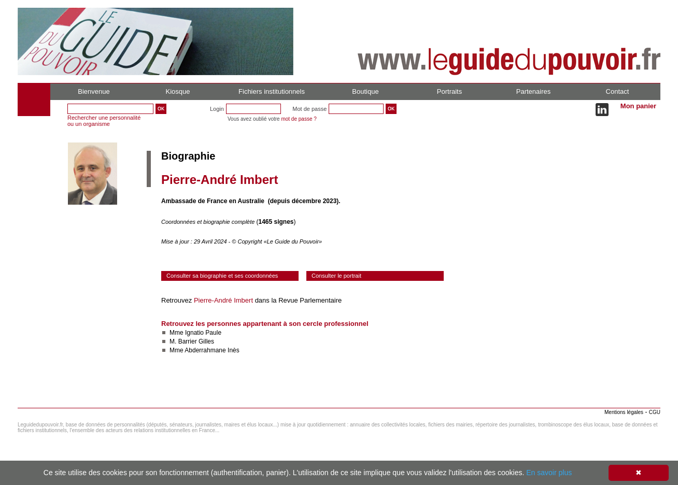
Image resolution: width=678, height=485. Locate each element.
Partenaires (533, 91)
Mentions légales (623, 412)
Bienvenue (93, 91)
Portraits (449, 91)
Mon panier (638, 106)
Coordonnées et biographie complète (208, 222)
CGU (654, 412)
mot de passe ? (298, 119)
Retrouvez (177, 300)
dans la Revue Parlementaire (297, 300)
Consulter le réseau (191, 381)
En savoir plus (549, 472)
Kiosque (178, 91)
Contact (617, 91)
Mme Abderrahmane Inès (204, 350)
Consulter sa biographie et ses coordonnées (222, 276)
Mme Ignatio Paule (195, 332)
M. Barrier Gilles (192, 341)
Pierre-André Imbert (223, 300)
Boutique (365, 91)
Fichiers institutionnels (271, 91)
